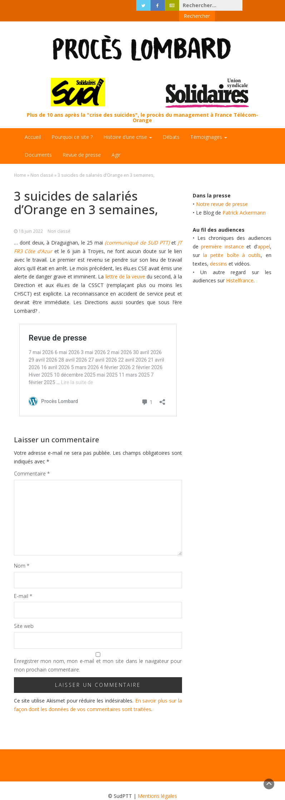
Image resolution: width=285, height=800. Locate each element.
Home (20, 164)
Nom (21, 555)
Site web (24, 615)
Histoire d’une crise (127, 126)
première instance (222, 235)
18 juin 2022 (31, 220)
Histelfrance (240, 269)
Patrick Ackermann (244, 201)
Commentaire (32, 462)
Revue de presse (82, 144)
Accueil (33, 126)
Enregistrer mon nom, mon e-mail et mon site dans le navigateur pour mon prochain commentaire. (98, 654)
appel (263, 235)
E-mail (23, 585)
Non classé (41, 164)
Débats (171, 126)
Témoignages (208, 126)
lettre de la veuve (124, 265)
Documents (38, 144)
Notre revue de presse (222, 193)
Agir (116, 144)
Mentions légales (157, 785)
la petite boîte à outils (232, 244)
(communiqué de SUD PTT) (137, 231)
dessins (218, 253)
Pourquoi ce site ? (72, 126)
